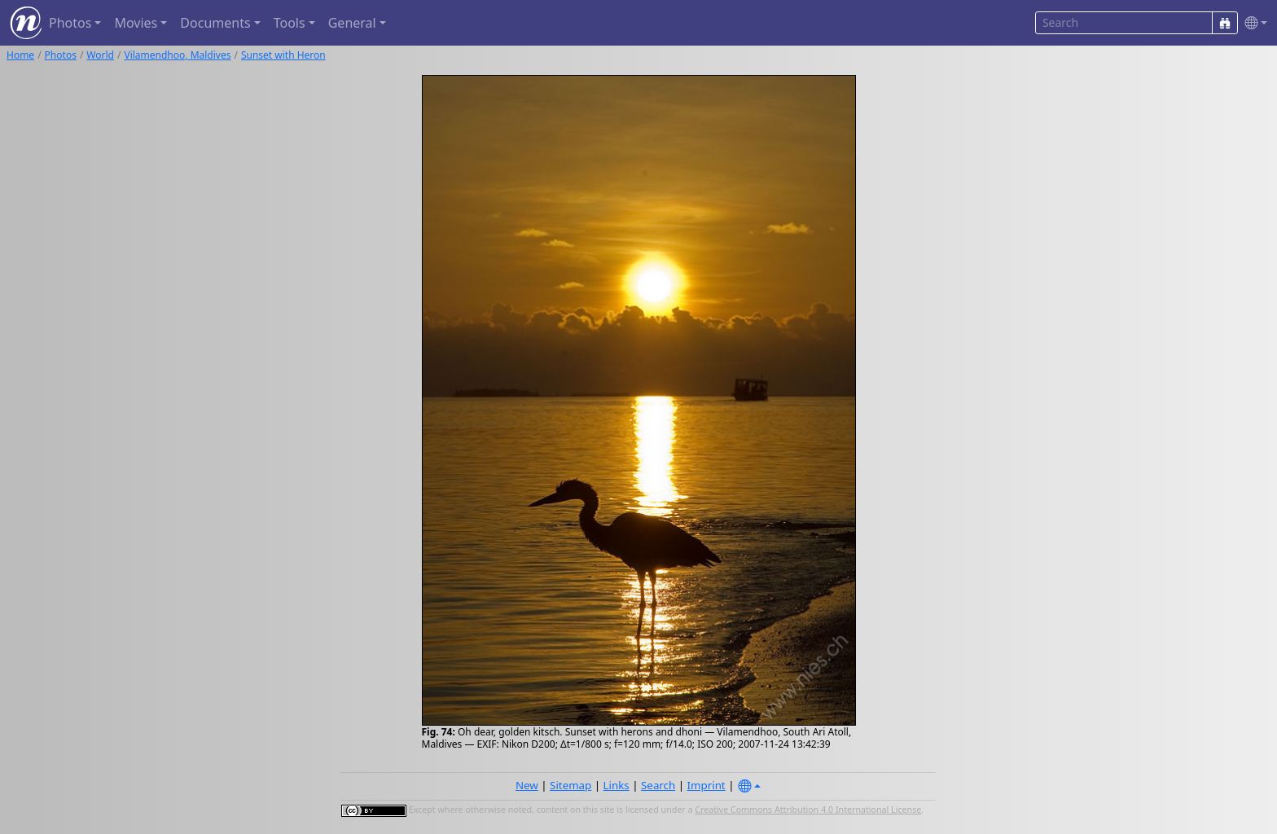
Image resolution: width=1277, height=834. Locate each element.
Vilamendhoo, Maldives (177, 55)
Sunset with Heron (283, 55)
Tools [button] (289, 23)
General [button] (352, 23)
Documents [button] (215, 23)
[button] (1252, 23)
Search (658, 785)
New (527, 785)
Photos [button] (70, 23)
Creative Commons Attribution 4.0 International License (808, 809)
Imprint (706, 785)
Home (20, 55)
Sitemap (570, 785)
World (100, 55)
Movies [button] (135, 23)
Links (616, 785)
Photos (61, 55)
